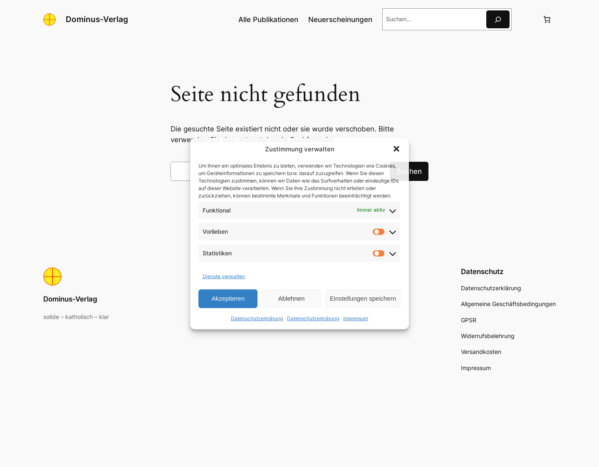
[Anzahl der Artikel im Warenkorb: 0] (547, 19)
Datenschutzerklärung (257, 318)
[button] (396, 149)
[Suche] (498, 19)
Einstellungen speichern (363, 298)
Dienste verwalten (224, 276)
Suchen (409, 171)
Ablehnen (291, 298)
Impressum (355, 318)
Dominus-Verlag (97, 19)
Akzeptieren (228, 298)
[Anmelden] (526, 19)
